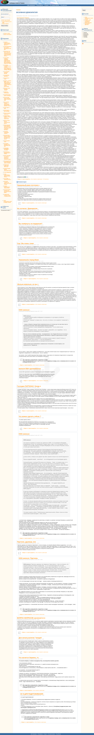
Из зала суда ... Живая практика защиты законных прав (7, 99)
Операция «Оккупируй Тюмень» (6, 132)
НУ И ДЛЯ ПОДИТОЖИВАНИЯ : (32, 694)
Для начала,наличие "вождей (30, 638)
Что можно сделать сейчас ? (30, 416)
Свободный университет (87, 21)
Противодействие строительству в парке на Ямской (7, 162)
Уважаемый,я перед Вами (29, 260)
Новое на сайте (7, 33)
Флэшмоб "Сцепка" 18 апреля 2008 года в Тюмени (7, 183)
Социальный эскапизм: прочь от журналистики (7, 195)
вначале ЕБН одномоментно (30, 369)
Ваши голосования (7, 34)
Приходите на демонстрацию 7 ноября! (7, 152)
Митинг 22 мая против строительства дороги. (7, 122)
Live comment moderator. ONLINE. (6, 72)
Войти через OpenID (6, 20)
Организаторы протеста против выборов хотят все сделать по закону (7, 137)
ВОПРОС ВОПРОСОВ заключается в (31, 618)
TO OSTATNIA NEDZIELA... (6, 76)
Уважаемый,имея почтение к (28, 185)
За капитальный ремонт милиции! (7, 95)
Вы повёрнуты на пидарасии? (30, 224)
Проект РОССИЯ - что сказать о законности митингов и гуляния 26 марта (7, 157)
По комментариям (54, 5)
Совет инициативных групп (89, 18)
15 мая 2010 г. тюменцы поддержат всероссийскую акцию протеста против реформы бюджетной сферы (7, 60)
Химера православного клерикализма (7, 187)
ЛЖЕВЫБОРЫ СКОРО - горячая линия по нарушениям (7, 117)
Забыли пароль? (5, 23)
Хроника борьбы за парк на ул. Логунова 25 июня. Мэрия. (7, 191)
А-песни (86, 19)
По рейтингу (64, 5)
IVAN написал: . (25, 310)
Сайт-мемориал (31, 5)
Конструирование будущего (23, 17)
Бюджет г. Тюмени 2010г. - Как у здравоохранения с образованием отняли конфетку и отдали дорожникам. (7, 83)
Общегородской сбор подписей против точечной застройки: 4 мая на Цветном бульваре (7, 127)
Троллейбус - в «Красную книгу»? (7, 179)
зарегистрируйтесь (26, 179)
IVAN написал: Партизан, (28, 558)
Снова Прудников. (7, 172)
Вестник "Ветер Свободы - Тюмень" (7, 89)
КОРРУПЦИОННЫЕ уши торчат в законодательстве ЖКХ (7, 48)
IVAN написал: (24, 434)
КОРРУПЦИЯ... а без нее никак (7, 111)
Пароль (2, 17)
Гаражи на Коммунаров (6, 92)
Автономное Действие (87, 24)
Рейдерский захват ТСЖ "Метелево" (6, 165)
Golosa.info (13, 1)
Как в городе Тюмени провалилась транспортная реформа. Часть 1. (7, 104)
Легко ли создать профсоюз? (7, 114)
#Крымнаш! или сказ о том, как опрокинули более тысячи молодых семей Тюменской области (7, 53)
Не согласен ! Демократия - (27, 208)
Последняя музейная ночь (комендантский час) (7, 145)
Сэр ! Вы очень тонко (25, 243)
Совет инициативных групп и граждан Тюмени (7, 175)
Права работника (88, 22)
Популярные (39, 5)
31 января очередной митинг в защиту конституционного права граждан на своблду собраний (7, 67)
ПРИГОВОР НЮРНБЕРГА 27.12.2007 (6, 149)
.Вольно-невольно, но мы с (28, 284)
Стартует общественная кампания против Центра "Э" (7, 43)
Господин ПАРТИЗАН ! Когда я (29, 386)
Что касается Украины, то (29, 657)
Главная (18, 9)
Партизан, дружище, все (26, 542)
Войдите (19, 179)
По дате (47, 5)
